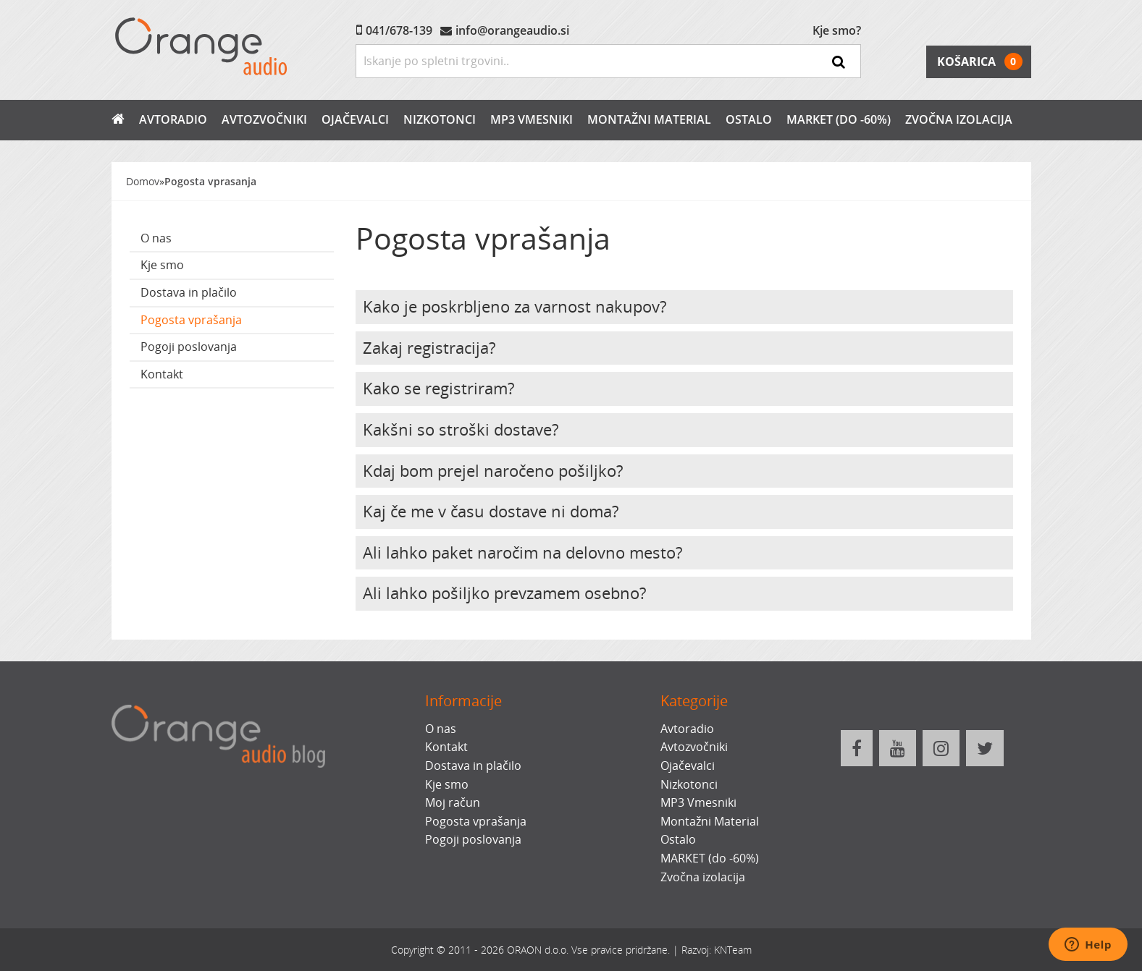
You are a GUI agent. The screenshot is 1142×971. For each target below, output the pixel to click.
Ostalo (749, 119)
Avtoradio (173, 119)
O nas (156, 238)
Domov (142, 181)
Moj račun (452, 802)
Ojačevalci (355, 119)
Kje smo (162, 265)
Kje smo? (837, 30)
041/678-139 (399, 30)
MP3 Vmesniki (531, 119)
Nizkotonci (439, 119)
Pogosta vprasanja (210, 181)
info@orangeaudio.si (512, 30)
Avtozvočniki (264, 119)
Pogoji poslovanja (188, 347)
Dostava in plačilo (188, 292)
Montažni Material (649, 119)
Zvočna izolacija (958, 119)
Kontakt (161, 374)
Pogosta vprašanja (191, 320)
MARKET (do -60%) (838, 119)
